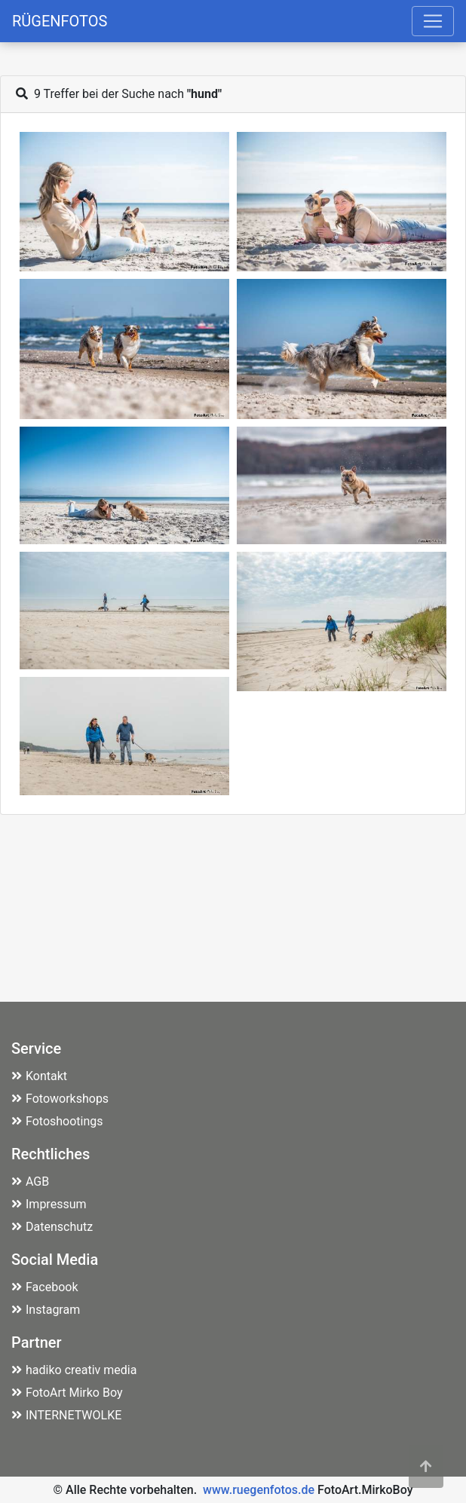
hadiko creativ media (73, 1370)
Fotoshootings (57, 1121)
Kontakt (39, 1076)
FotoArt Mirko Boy (67, 1392)
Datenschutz (52, 1227)
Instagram (45, 1309)
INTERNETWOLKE (66, 1415)
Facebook (44, 1287)
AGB (30, 1181)
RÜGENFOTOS (59, 21)
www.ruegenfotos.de (258, 1490)
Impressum (49, 1204)
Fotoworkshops (60, 1098)
